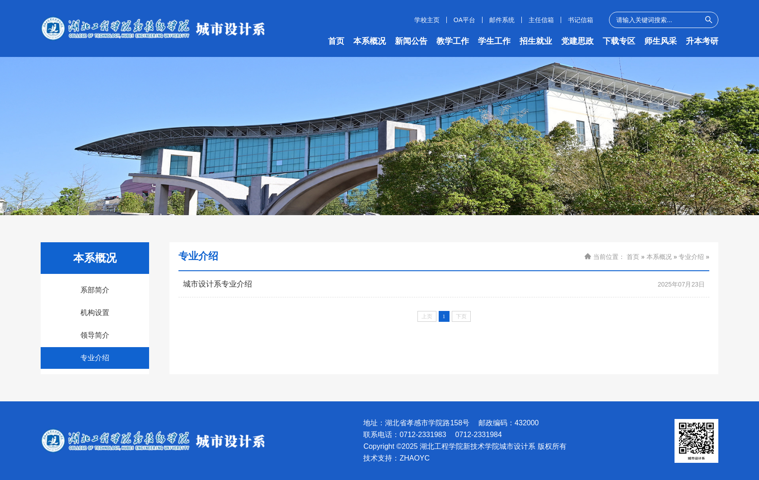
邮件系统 (502, 20)
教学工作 (452, 41)
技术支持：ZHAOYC (396, 458)
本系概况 (369, 41)
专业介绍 (94, 358)
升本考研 (702, 41)
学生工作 (494, 41)
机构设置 (94, 312)
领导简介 (94, 335)
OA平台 (464, 20)
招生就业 (536, 41)
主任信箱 (541, 20)
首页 (336, 41)
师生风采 (660, 41)
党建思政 (577, 41)
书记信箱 (580, 20)
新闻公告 (411, 41)
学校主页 (427, 20)
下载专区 (619, 41)
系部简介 (94, 290)
